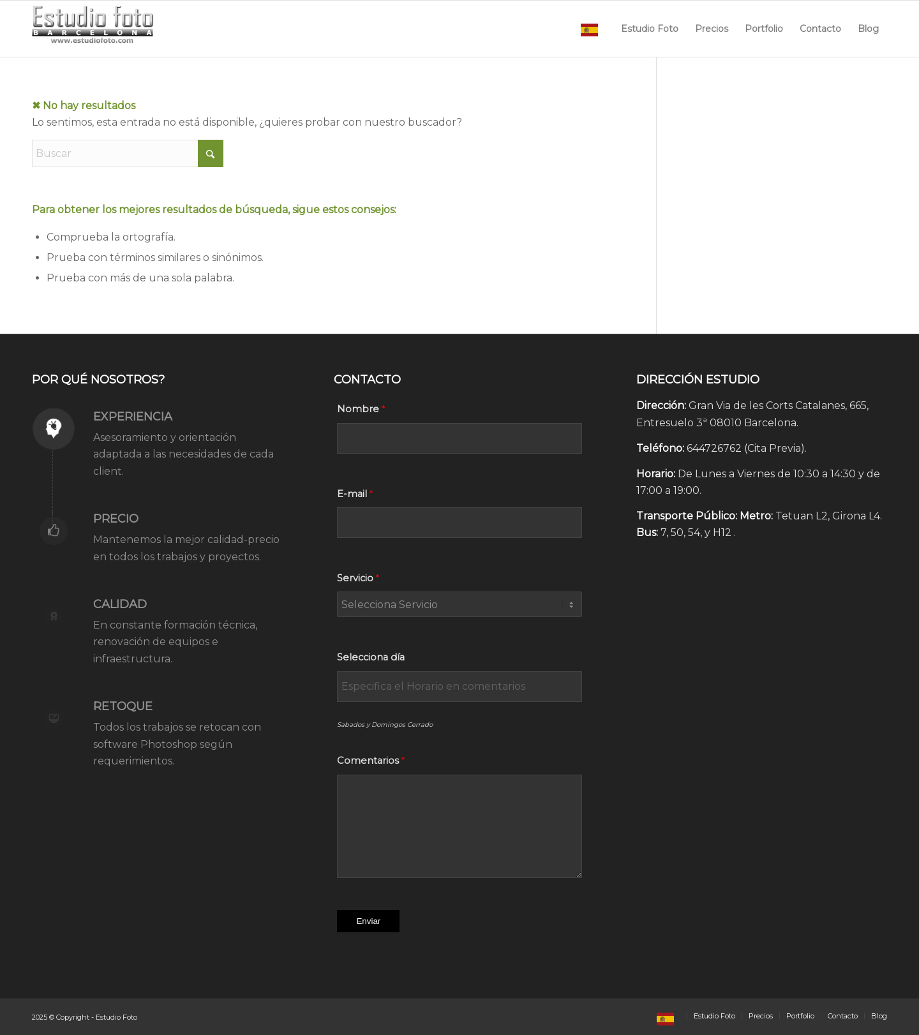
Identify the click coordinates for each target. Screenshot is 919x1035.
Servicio (355, 578)
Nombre (358, 409)
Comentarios (368, 760)
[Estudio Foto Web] (93, 29)
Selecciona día (371, 657)
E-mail (352, 494)
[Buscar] (127, 153)
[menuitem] (592, 29)
